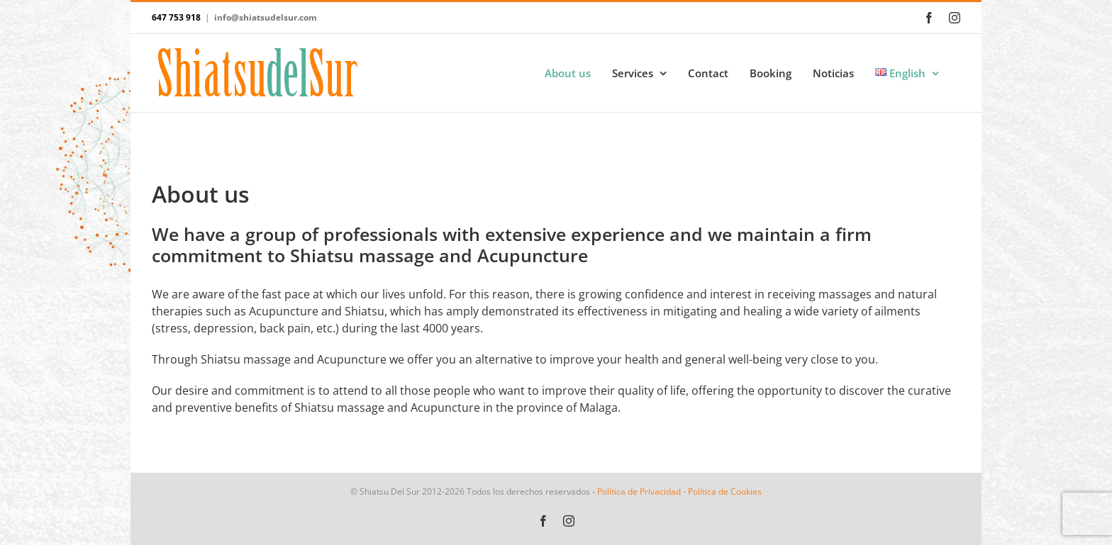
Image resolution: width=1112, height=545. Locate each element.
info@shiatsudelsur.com (265, 17)
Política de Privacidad (639, 491)
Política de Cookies (725, 491)
